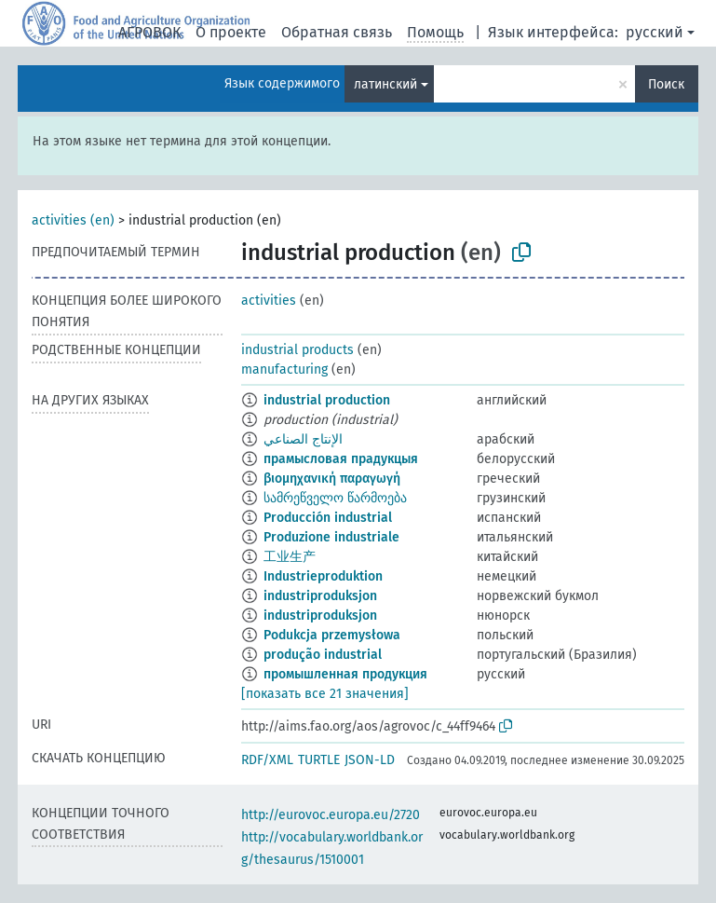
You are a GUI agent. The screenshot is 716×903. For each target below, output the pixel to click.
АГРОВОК (149, 32)
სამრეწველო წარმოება (335, 498)
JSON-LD (369, 760)
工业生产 (289, 557)
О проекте (231, 32)
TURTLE (319, 760)
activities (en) (73, 220)
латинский (385, 84)
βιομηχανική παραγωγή (331, 478)
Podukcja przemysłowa (331, 635)
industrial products (297, 350)
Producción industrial (327, 518)
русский (654, 32)
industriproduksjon (320, 596)
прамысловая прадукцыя (340, 459)
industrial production (326, 400)
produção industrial (322, 655)
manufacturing (284, 369)
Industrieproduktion (323, 576)
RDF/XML (267, 760)
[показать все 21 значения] (325, 694)
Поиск (666, 84)
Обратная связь (336, 32)
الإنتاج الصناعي (303, 439)
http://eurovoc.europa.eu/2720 (330, 815)
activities (268, 300)
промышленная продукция (345, 674)
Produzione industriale (331, 537)
